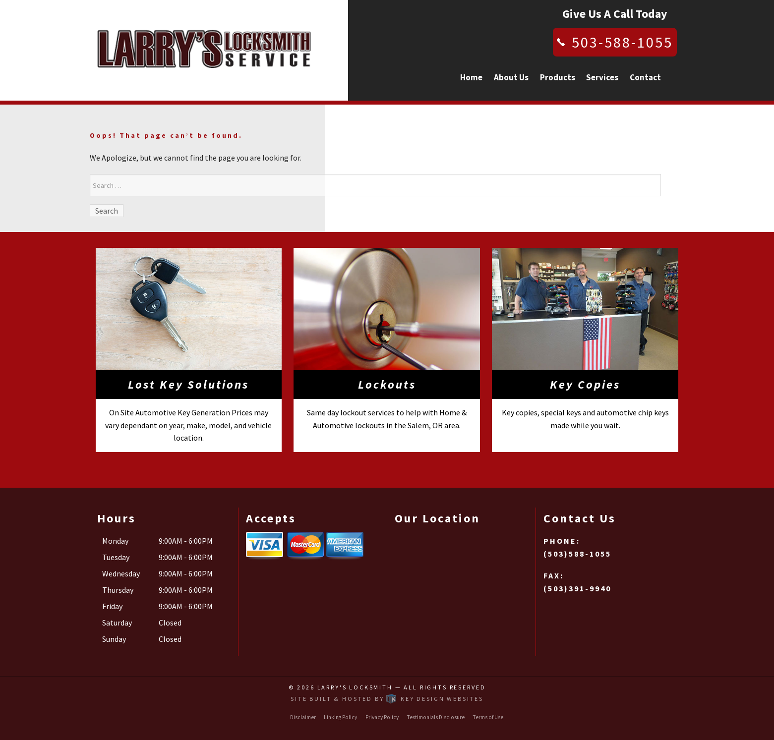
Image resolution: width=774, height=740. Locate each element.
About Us (511, 77)
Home (471, 77)
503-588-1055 (622, 42)
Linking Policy (340, 717)
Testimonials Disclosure (436, 717)
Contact (645, 77)
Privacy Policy (382, 717)
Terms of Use (488, 717)
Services (602, 77)
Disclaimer (303, 717)
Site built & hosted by (387, 698)
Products (557, 77)
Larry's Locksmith (355, 687)
